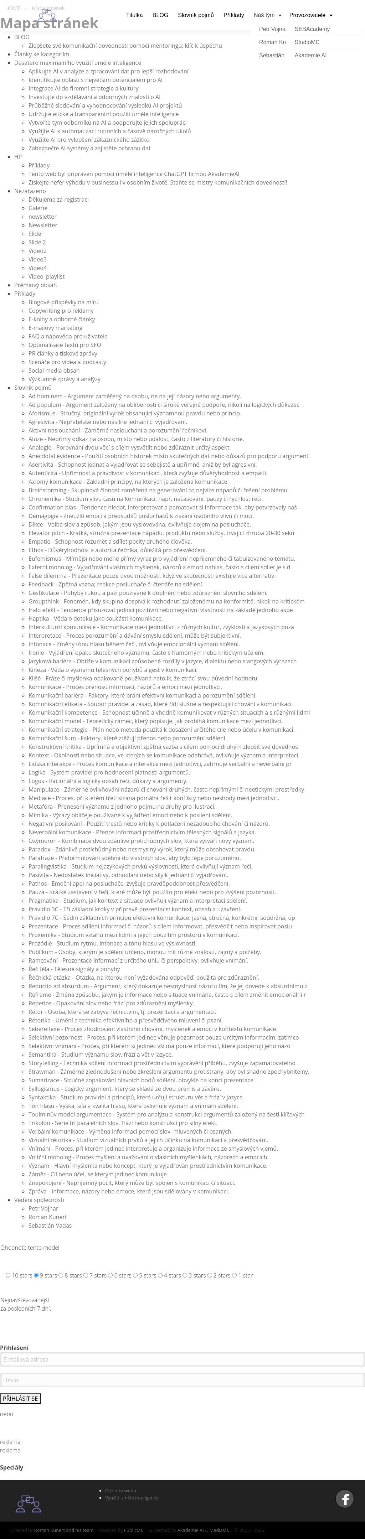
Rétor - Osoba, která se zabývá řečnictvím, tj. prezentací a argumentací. (122, 1012)
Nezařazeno (30, 191)
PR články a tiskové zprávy (63, 353)
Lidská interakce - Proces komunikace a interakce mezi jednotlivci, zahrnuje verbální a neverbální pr (160, 764)
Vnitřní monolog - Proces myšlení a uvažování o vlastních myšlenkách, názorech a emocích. (149, 1157)
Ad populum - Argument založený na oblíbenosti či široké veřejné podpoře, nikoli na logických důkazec (164, 405)
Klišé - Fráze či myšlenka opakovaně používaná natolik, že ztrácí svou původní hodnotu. (144, 678)
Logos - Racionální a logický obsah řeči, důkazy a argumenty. (108, 781)
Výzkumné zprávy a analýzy (65, 379)
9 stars (48, 1275)
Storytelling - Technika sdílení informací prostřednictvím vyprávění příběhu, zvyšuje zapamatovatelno (162, 1063)
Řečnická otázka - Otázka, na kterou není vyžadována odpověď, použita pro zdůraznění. (144, 977)
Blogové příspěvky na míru (64, 302)
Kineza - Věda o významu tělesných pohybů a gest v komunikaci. (113, 670)
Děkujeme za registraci (59, 199)
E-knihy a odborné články (62, 319)
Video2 (38, 251)
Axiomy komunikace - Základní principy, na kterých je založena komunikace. (129, 482)
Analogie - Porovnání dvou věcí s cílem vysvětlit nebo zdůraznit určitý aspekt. (130, 447)
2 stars (222, 1275)
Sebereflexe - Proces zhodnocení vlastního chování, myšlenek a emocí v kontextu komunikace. (153, 1029)
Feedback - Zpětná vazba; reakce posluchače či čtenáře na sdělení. (116, 584)
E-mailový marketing (55, 328)
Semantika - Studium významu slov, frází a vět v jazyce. (101, 1054)
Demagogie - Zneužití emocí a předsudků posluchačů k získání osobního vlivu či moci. (141, 516)
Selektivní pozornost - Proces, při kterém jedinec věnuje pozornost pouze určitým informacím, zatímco (164, 1037)
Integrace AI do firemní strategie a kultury (84, 88)
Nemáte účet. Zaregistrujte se (182, 1427)
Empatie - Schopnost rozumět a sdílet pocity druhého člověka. (110, 541)
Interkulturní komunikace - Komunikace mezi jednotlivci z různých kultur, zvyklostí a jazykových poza (161, 627)
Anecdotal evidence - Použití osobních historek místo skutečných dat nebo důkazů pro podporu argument (168, 456)
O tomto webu (120, 1490)
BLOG (22, 37)
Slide (35, 234)
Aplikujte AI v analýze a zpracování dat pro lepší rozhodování (109, 71)
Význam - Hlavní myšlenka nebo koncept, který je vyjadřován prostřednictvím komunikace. (148, 1166)
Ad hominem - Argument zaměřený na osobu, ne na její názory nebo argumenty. (135, 396)
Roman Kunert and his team (64, 1530)
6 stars (123, 1275)
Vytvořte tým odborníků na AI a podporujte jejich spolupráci (108, 122)
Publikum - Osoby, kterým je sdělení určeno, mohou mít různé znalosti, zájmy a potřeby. (145, 952)
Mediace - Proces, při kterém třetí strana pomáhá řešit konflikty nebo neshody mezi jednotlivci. (154, 798)
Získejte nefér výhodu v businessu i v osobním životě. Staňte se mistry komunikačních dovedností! (158, 182)
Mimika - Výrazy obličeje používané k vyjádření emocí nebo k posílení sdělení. (130, 815)
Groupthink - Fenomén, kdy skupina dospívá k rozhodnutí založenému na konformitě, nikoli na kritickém (167, 601)
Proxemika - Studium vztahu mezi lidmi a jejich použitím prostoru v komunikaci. (134, 935)
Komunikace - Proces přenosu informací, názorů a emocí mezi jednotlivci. (125, 687)
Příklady (39, 165)
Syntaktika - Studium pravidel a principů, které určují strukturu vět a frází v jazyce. (136, 1097)
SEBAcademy (312, 29)
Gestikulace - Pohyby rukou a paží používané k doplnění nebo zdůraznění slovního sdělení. (148, 593)
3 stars (197, 1275)
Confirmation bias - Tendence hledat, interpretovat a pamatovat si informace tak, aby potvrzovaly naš (163, 507)
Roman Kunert (48, 1217)
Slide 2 (37, 242)
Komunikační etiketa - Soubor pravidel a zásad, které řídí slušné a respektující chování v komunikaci (160, 704)
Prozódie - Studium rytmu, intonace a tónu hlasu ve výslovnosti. (113, 943)
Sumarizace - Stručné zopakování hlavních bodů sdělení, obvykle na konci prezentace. (142, 1080)
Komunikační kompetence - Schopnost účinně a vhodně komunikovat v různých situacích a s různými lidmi (169, 712)
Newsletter (43, 225)
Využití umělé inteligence (132, 1497)
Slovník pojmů (33, 388)
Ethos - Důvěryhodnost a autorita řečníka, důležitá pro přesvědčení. (118, 550)
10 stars (22, 1275)
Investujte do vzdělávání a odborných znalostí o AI (95, 97)
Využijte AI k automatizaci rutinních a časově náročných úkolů (110, 131)
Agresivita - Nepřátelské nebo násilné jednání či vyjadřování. (108, 422)
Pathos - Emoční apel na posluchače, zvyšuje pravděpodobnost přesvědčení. (129, 883)
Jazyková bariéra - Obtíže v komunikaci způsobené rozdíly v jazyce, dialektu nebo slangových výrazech (163, 661)
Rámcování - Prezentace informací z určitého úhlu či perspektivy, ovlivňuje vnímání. (138, 960)
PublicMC (134, 1530)
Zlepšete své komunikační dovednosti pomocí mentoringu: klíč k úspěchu (125, 46)
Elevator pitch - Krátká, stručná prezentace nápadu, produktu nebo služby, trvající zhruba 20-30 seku (161, 533)
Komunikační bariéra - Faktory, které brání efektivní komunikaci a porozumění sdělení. (143, 695)
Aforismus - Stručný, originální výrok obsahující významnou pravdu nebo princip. (135, 413)
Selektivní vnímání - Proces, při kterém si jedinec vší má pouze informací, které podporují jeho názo (160, 1046)
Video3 (38, 259)
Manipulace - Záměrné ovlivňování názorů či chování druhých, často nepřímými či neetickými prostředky (166, 789)
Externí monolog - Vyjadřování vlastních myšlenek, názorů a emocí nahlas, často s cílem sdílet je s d (159, 567)
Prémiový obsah (35, 285)
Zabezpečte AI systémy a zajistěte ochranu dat (90, 148)
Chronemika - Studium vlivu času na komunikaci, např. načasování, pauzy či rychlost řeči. (146, 499)
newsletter (43, 217)
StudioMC (307, 42)
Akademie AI (311, 55)
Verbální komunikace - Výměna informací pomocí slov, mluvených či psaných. (131, 1131)
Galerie (38, 208)
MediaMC (220, 1530)
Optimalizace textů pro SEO (65, 345)
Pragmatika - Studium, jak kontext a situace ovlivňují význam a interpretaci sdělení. (138, 901)
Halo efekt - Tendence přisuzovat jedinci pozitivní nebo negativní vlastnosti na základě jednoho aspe (161, 610)
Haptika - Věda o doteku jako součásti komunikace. (96, 618)
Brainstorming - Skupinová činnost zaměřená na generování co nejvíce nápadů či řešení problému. (159, 490)
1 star (245, 1275)
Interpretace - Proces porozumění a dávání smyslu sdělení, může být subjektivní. (135, 635)
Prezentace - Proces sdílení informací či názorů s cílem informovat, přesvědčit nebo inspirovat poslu (160, 926)
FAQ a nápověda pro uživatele (68, 336)
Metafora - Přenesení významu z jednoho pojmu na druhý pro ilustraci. (122, 806)
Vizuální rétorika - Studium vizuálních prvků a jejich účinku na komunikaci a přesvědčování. (148, 1140)
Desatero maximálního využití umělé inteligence (77, 63)
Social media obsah (54, 370)
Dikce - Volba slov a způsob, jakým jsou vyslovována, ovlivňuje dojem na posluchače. (140, 524)
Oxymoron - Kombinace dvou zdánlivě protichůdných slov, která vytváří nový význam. (142, 841)
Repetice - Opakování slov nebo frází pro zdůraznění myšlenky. (111, 1003)
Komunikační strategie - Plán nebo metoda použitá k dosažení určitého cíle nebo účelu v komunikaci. (162, 730)
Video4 (38, 268)
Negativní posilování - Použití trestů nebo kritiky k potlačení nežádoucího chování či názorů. (149, 824)
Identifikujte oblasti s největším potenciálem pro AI (96, 80)
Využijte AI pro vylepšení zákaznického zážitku (89, 140)
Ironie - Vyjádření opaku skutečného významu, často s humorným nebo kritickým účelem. (147, 653)
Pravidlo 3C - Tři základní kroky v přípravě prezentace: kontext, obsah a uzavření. (135, 909)
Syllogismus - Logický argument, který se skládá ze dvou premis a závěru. (125, 1089)
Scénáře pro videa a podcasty (67, 362)
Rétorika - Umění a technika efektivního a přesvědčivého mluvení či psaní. (126, 1020)
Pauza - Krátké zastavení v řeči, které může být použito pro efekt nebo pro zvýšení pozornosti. (152, 892)
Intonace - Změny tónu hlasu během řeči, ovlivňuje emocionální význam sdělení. (134, 644)
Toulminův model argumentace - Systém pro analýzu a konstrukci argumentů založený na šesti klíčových (167, 1114)
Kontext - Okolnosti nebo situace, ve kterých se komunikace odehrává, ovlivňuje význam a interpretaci (163, 755)
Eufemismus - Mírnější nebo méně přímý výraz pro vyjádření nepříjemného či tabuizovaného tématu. (162, 559)
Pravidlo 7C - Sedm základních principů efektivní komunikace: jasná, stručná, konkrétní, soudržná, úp (162, 918)
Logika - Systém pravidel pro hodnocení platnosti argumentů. (109, 772)
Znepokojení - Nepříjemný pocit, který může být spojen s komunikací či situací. (132, 1183)
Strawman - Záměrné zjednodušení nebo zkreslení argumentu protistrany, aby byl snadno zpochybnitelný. (169, 1072)
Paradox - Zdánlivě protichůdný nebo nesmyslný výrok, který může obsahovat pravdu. (142, 849)
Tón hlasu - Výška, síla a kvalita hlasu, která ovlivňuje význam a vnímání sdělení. (133, 1106)
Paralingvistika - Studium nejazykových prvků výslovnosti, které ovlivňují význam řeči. (141, 866)
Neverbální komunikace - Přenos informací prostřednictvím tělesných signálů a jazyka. (142, 832)
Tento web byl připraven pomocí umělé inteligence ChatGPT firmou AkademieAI (134, 174)
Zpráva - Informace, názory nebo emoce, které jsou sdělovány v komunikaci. (129, 1191)
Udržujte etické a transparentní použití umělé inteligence (104, 114)
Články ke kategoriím (42, 54)
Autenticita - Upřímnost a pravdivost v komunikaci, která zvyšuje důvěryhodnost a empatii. (148, 473)
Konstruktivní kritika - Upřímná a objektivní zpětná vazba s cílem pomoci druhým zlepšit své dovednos (163, 747)
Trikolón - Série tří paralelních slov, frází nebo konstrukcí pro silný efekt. (123, 1123)
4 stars (172, 1275)
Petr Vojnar (43, 1208)
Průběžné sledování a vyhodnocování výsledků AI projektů (105, 105)
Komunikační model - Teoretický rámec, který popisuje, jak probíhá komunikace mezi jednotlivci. (156, 721)
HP (18, 157)
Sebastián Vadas (50, 1225)
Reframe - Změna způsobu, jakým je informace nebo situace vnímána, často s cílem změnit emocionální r (167, 995)
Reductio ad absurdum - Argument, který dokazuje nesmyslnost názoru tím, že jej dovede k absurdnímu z (168, 986)
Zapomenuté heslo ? (183, 1434)
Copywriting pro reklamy (61, 311)
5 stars (147, 1275)
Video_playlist (47, 276)
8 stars (73, 1275)
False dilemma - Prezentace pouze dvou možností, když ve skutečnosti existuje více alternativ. (152, 576)
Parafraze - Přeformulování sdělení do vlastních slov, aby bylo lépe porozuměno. (135, 858)
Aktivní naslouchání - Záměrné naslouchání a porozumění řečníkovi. (118, 430)
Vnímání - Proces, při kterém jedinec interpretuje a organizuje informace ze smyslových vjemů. (153, 1148)
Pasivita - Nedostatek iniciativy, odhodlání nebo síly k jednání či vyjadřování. (128, 875)
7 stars (98, 1275)
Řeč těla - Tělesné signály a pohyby (74, 969)
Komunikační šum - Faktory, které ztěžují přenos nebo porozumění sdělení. (128, 738)
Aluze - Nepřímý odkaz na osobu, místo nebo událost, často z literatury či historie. (136, 439)
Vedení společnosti (39, 1200)
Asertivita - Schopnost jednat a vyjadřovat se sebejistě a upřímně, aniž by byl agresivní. (143, 464)
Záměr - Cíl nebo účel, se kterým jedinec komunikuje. (98, 1174)
